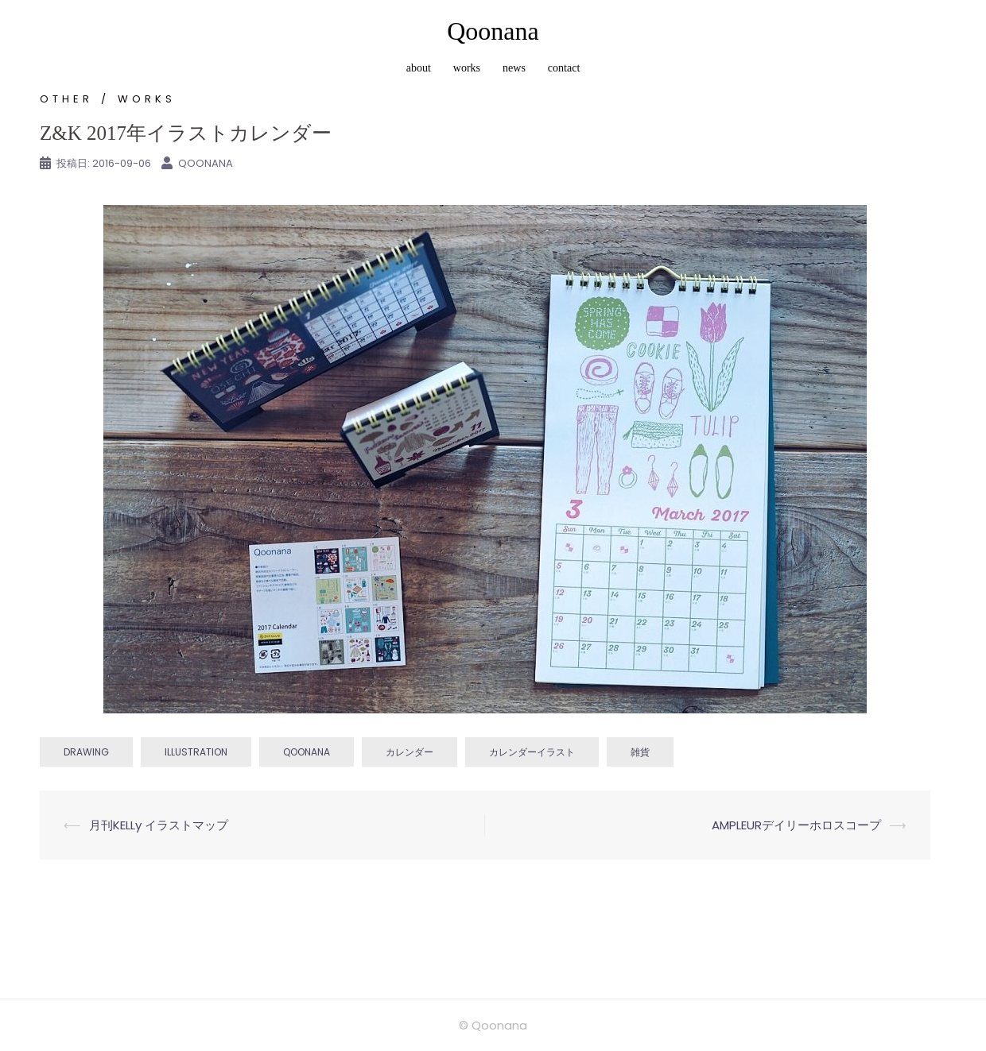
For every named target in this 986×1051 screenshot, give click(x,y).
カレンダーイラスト (532, 752)
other (66, 98)
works (466, 68)
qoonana (306, 752)
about (418, 68)
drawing (86, 752)
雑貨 (640, 752)
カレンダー (409, 752)
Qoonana (493, 31)
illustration (196, 752)
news (514, 68)
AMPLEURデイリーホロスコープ (796, 825)
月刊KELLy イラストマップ (158, 825)
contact (564, 68)
